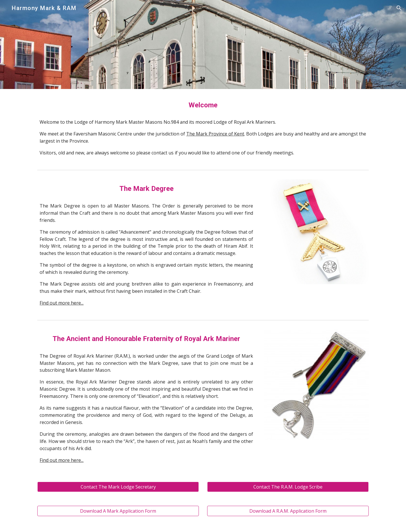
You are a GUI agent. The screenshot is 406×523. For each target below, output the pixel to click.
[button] (399, 8)
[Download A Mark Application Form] (118, 511)
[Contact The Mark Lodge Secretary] (118, 487)
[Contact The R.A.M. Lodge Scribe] (287, 487)
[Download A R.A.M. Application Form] (287, 511)
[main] (202, 105)
